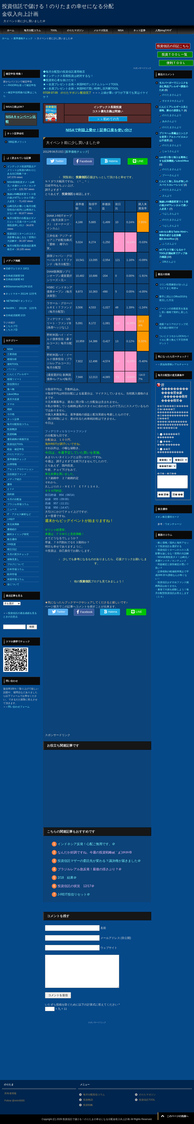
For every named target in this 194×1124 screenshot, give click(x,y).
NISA (121, 30)
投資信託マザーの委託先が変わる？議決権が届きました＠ (99, 860)
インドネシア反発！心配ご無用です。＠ (86, 844)
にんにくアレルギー (18, 374)
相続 (9, 409)
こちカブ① (12, 326)
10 (169, 257)
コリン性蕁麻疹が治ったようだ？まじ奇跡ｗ (173, 286)
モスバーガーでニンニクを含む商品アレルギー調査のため (173, 86)
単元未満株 (13, 524)
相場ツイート (14, 379)
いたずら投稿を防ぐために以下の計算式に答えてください (82, 1004)
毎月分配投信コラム (18, 424)
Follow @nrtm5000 (14, 1100)
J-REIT (11, 519)
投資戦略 (12, 434)
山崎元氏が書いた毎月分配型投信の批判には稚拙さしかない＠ (21, 210)
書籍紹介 (12, 529)
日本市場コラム (15, 569)
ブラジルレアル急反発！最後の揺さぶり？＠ (90, 869)
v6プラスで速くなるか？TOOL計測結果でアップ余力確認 (173, 253)
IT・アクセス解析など (19, 514)
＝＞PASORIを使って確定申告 (19, 85)
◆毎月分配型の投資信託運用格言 (64, 71)
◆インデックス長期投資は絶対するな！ (68, 75)
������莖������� (168, 436)
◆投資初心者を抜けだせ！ (60, 80)
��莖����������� (170, 451)
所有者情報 (10, 1093)
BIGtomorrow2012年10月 (19, 286)
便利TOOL (12, 364)
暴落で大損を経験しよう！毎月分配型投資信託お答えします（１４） (172, 593)
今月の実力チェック (18, 554)
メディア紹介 (14, 479)
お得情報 (12, 464)
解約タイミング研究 (18, 534)
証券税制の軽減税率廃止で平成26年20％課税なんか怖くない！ (172, 575)
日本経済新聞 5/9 (15, 275)
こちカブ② (12, 329)
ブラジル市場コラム (18, 504)
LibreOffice (13, 394)
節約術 (10, 494)
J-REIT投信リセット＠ (74, 894)
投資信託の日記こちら (173, 46)
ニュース (12, 509)
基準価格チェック (76, 151)
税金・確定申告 (15, 449)
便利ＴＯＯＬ (176, 63)
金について (13, 584)
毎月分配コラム (32, 30)
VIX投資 (11, 544)
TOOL (54, 30)
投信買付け (13, 384)
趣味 (9, 484)
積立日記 (12, 549)
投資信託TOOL (15, 444)
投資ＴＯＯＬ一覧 (175, 54)
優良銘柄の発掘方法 (18, 439)
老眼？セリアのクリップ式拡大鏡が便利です (173, 326)
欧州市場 (12, 574)
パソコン (12, 369)
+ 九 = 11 (56, 1008)
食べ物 (10, 389)
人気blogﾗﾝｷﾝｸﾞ (163, 30)
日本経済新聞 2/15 (15, 315)
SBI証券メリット (17, 141)
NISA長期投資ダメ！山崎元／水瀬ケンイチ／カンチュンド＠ (21, 186)
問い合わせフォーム (19, 706)
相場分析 (12, 359)
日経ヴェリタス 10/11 (17, 268)
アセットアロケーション (20, 469)
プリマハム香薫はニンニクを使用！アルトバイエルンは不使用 (173, 137)
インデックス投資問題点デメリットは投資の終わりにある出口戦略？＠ (21, 170)
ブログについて (15, 564)
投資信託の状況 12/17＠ (76, 886)
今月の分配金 (14, 499)
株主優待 (12, 539)
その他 (10, 414)
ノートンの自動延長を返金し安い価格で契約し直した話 (173, 312)
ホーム (10, 30)
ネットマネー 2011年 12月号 (21, 293)
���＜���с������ (168, 443)
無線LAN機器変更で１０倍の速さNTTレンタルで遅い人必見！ (21, 198)
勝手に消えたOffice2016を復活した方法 (173, 298)
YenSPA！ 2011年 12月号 (21, 308)
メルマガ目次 (101, 30)
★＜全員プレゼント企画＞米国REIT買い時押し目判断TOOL (81, 88)
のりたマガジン (75, 30)
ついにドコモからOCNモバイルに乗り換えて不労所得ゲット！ (174, 340)
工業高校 (12, 354)
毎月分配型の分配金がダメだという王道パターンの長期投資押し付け (21, 222)
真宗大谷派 (13, 399)
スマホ (10, 404)
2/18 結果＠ (67, 877)
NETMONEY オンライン (19, 301)
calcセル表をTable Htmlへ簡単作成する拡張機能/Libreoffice (173, 235)
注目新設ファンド (16, 474)
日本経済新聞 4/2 (15, 279)
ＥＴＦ (10, 489)
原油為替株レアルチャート (174, 364)
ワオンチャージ (173, 524)
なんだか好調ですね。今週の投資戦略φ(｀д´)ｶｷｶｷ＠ (95, 852)
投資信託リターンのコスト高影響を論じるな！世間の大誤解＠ (21, 237)
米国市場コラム (15, 579)
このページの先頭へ (177, 1116)
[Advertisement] (34, 55)
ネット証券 (139, 30)
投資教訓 (12, 429)
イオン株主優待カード (167, 516)
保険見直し (13, 559)
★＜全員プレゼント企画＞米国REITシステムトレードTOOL (81, 84)
